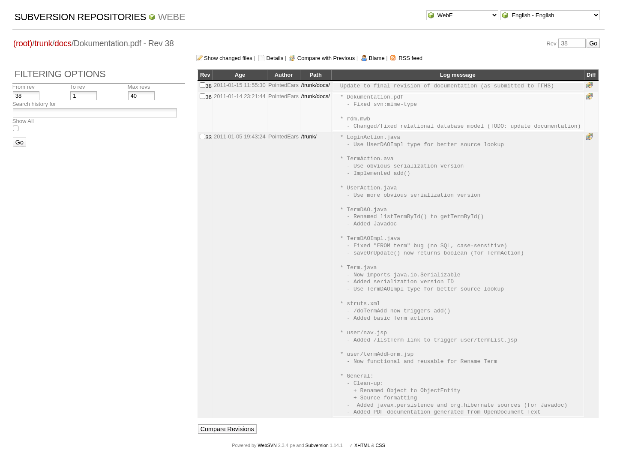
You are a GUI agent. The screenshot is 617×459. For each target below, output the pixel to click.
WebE (171, 17)
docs (63, 43)
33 (209, 137)
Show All (23, 121)
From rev (23, 87)
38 (209, 86)
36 (209, 97)
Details (274, 58)
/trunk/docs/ (315, 85)
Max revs (139, 87)
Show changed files (228, 58)
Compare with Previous (326, 58)
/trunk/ (309, 136)
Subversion (317, 445)
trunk (43, 43)
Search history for (34, 104)
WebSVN (267, 445)
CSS (380, 445)
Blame (377, 58)
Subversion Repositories (80, 17)
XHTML (362, 445)
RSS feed (410, 58)
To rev (77, 87)
